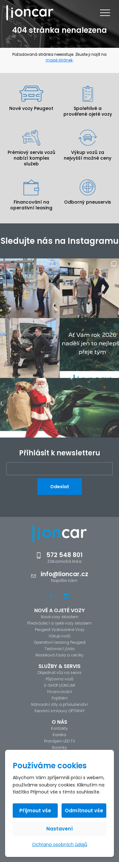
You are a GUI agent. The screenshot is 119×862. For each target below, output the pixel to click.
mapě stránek (59, 60)
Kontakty (59, 728)
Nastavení (59, 828)
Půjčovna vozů (60, 679)
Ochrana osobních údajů (59, 844)
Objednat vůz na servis (59, 672)
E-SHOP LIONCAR (59, 685)
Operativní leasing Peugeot (60, 642)
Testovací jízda (59, 648)
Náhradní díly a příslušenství (59, 704)
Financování (59, 691)
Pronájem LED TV (59, 741)
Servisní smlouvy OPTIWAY (59, 711)
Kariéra (59, 734)
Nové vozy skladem (59, 616)
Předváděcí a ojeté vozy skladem (59, 623)
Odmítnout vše (84, 810)
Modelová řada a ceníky (59, 655)
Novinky (59, 747)
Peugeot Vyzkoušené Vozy (59, 629)
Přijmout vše (35, 810)
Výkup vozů (59, 636)
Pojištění (60, 698)
